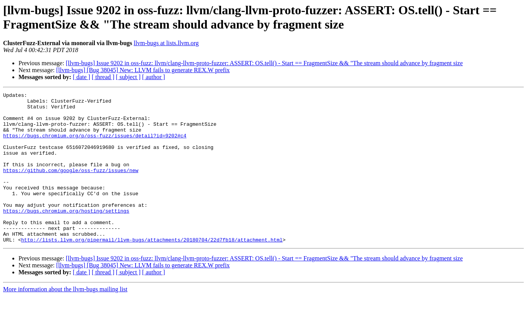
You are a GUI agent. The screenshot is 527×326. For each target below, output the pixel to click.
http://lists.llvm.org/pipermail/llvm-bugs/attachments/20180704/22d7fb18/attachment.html (152, 269)
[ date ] (81, 77)
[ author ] (153, 77)
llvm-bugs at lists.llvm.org (166, 43)
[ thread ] (103, 77)
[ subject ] (128, 77)
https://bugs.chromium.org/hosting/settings (66, 234)
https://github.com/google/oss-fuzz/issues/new (70, 186)
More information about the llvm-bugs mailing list (65, 319)
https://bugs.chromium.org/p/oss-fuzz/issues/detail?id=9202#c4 (94, 144)
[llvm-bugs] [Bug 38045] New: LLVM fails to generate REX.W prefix (143, 70)
